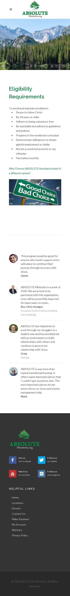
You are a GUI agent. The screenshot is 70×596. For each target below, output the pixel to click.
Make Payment (20, 519)
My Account (19, 524)
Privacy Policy (20, 535)
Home (15, 497)
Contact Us (18, 513)
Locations (17, 502)
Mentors (17, 529)
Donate (16, 508)
